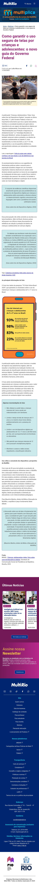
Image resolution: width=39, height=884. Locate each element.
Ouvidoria (19, 816)
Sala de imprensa (19, 708)
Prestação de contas (19, 778)
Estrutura (19, 705)
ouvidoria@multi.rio (19, 820)
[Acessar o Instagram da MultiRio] (10, 691)
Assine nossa (14, 651)
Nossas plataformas (19, 739)
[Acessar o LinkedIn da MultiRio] (34, 691)
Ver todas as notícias (19, 637)
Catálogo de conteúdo (19, 712)
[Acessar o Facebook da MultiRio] (22, 691)
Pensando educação (19, 728)
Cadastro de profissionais (19, 788)
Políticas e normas (19, 774)
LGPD (19, 792)
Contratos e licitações (19, 785)
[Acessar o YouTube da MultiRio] (5, 691)
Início (5, 26)
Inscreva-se (20, 672)
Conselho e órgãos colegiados (19, 771)
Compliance (19, 767)
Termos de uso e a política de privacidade (19, 795)
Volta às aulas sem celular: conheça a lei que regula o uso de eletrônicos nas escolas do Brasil (18, 156)
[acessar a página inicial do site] (10, 3)
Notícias (10, 26)
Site (19, 698)
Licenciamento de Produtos (19, 732)
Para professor (19, 715)
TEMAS (19, 753)
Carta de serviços (19, 764)
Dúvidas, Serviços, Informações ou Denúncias (19, 837)
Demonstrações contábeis (19, 781)
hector (19, 750)
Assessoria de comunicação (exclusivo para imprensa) (19, 826)
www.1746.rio (21, 845)
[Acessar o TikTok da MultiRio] (16, 691)
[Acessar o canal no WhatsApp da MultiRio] (28, 691)
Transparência (19, 760)
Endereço (19, 802)
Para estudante (19, 718)
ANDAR (19, 743)
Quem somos (19, 702)
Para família (19, 722)
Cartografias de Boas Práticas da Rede (19, 746)
